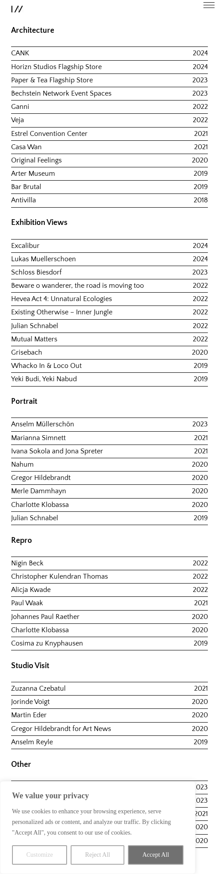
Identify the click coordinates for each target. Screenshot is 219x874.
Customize (39, 854)
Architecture (32, 30)
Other (21, 764)
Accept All (155, 854)
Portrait (24, 401)
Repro (21, 540)
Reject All (97, 854)
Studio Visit (30, 665)
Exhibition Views (39, 222)
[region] (97, 827)
